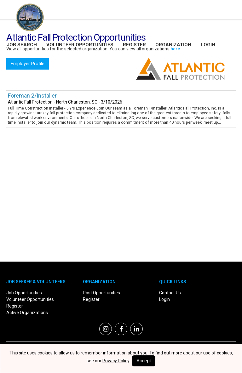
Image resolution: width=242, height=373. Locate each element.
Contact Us (170, 292)
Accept (143, 360)
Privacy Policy (115, 360)
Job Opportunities (24, 292)
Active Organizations (27, 312)
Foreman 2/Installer (32, 95)
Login (208, 45)
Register (134, 45)
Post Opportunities (101, 292)
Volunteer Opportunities (79, 45)
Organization (173, 45)
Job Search (22, 45)
